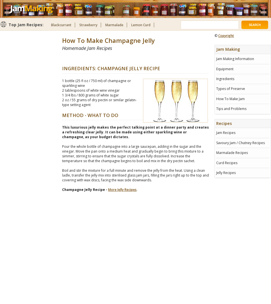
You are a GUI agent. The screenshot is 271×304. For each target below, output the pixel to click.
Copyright (226, 35)
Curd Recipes (226, 162)
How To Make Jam (230, 98)
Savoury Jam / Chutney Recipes (240, 142)
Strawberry (88, 25)
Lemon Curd (140, 25)
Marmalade (114, 25)
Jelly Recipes (226, 172)
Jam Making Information (235, 58)
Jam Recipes (225, 132)
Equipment (224, 69)
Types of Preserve (230, 88)
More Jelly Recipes (122, 189)
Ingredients (225, 78)
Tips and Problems (231, 108)
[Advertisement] (243, 203)
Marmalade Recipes (232, 152)
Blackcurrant (61, 25)
